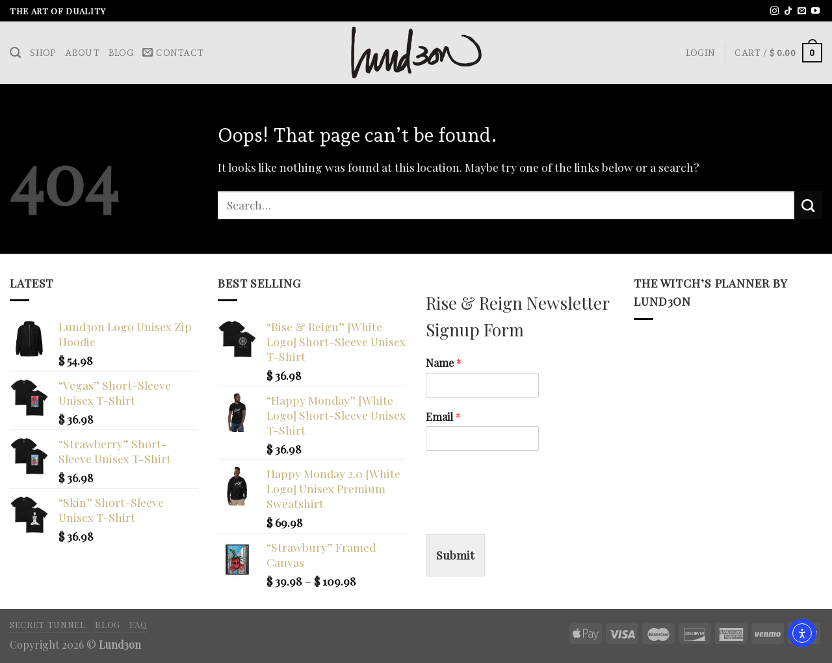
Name (444, 363)
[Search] (15, 53)
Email (443, 417)
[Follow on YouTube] (815, 11)
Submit (455, 554)
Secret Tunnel (48, 624)
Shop (43, 52)
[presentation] (524, 513)
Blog (121, 52)
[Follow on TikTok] (788, 11)
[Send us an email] (802, 11)
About (82, 52)
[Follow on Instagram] (774, 11)
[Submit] (808, 205)
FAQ (138, 624)
